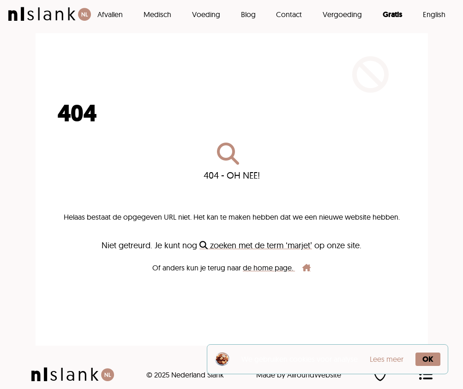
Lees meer (386, 359)
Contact (289, 14)
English (434, 14)
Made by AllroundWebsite (298, 374)
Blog (248, 14)
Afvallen (110, 14)
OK (427, 359)
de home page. (277, 267)
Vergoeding (342, 14)
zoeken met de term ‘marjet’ (255, 245)
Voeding (206, 14)
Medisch (157, 14)
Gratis (392, 14)
